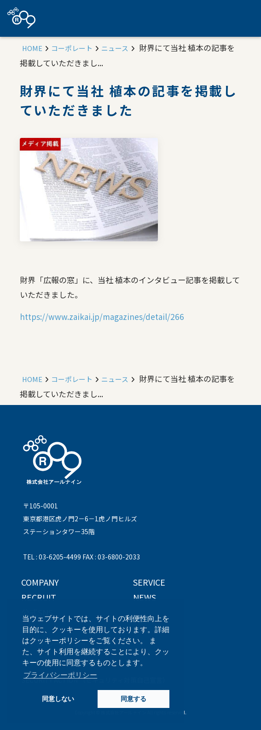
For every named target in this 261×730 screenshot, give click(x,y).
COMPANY (40, 582)
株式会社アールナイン (21, 18)
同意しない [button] (58, 698)
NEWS (144, 597)
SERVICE (149, 582)
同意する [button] (133, 698)
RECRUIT (38, 597)
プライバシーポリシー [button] (60, 675)
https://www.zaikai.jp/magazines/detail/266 (102, 316)
